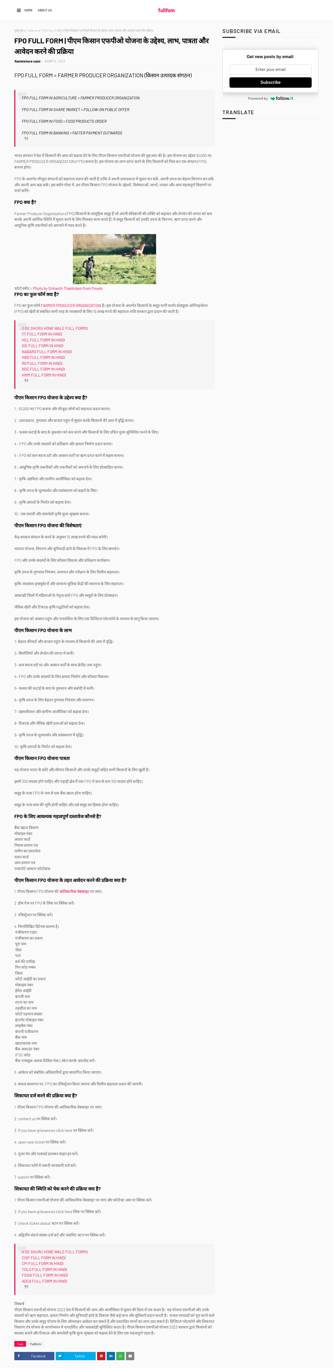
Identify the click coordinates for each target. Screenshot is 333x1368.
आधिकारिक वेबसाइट (74, 891)
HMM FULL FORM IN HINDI (44, 375)
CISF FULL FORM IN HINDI (44, 1257)
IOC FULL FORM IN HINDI (42, 345)
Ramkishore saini (27, 61)
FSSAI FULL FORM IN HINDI (45, 1275)
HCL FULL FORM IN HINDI (43, 340)
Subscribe (270, 82)
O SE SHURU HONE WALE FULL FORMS (55, 328)
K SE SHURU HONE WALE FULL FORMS (55, 1251)
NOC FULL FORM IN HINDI (43, 369)
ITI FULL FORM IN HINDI (42, 334)
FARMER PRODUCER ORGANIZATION (71, 305)
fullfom (166, 10)
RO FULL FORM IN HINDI (42, 363)
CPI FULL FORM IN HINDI (42, 1263)
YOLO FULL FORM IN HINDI (44, 1269)
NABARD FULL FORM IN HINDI (47, 351)
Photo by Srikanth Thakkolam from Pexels (68, 288)
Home (28, 10)
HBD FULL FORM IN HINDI (43, 357)
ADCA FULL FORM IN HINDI (44, 1281)
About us (45, 10)
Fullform (32, 30)
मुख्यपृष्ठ (18, 30)
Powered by (270, 98)
